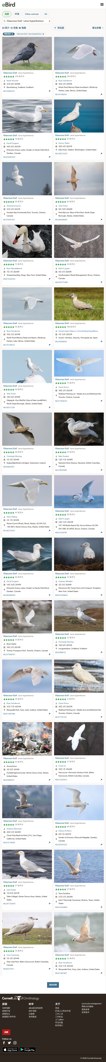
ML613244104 (9, 279)
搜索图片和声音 (9, 1017)
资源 (57, 1008)
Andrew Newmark (14, 829)
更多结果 (53, 985)
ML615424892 (61, 907)
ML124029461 (61, 470)
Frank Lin (62, 766)
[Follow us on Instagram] (15, 1042)
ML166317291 (9, 408)
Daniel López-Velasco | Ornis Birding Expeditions (78, 331)
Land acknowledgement (91, 1004)
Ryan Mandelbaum (14, 269)
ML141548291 (61, 95)
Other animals (32, 14)
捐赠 (6, 1032)
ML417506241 (61, 401)
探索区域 (6, 1011)
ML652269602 (61, 595)
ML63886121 (60, 652)
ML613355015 (61, 780)
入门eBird (59, 1020)
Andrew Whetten (66, 581)
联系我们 (59, 1025)
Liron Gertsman (13, 955)
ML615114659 (9, 843)
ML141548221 (9, 345)
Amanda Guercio (14, 206)
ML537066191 (9, 655)
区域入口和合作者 (63, 1011)
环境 (17, 14)
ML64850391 (8, 467)
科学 (31, 1004)
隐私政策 (85, 1009)
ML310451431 (9, 220)
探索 (4, 1004)
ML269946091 (61, 220)
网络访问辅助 (87, 1007)
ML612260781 (61, 533)
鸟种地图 (6, 1008)
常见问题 (59, 1023)
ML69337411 (8, 969)
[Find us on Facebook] (4, 1042)
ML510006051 (61, 342)
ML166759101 (9, 531)
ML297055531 (61, 845)
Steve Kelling (12, 517)
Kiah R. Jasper (64, 269)
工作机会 (59, 1017)
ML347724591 (9, 904)
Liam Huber (11, 890)
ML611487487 (61, 973)
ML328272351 (61, 154)
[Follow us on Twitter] (9, 1042)
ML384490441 (9, 595)
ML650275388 (61, 282)
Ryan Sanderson (65, 81)
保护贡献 (32, 1011)
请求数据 (32, 1017)
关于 (57, 1004)
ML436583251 (9, 157)
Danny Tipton (64, 143)
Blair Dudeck (64, 456)
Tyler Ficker (63, 206)
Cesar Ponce (64, 387)
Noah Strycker (12, 81)
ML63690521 (8, 780)
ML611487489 (9, 714)
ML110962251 (9, 91)
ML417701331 (61, 717)
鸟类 (7, 14)
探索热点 (6, 1014)
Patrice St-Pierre (65, 831)
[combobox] (27, 21)
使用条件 (85, 1012)
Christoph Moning (14, 456)
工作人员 (59, 1014)
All (45, 14)
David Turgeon (13, 143)
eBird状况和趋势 (36, 1008)
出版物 (32, 1014)
